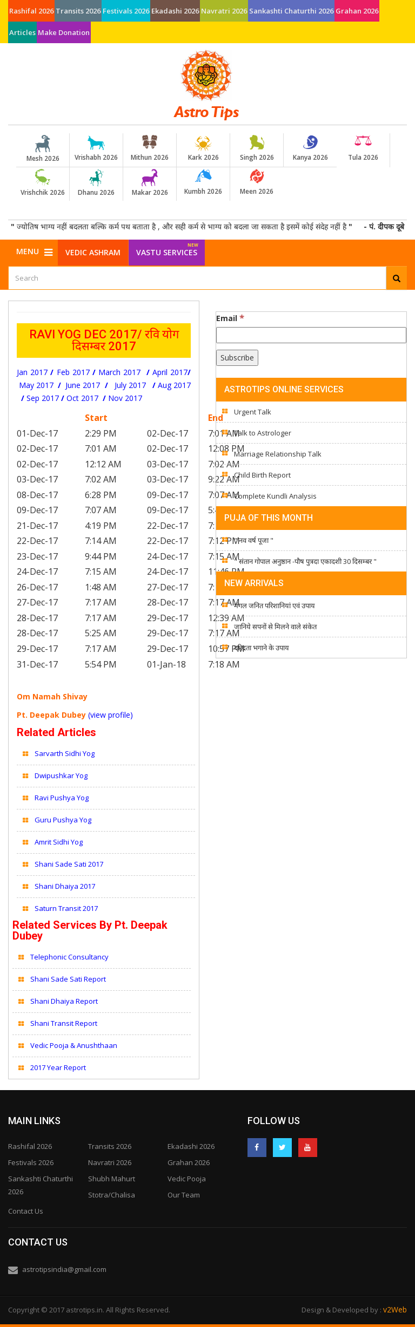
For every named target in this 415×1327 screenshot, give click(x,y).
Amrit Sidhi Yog (59, 842)
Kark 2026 (203, 148)
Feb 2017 (73, 372)
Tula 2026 (363, 148)
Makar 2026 (149, 183)
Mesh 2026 (42, 149)
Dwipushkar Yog (61, 775)
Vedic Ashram (93, 252)
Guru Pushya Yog (63, 820)
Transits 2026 (78, 11)
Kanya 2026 (310, 148)
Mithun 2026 (149, 148)
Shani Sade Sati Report (69, 979)
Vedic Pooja (187, 1178)
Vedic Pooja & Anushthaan (73, 1045)
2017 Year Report (58, 1067)
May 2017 (38, 385)
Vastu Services (167, 248)
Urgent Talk (252, 412)
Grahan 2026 (357, 11)
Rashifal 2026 (31, 11)
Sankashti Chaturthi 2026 (291, 11)
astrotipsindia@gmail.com (64, 1269)
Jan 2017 (32, 372)
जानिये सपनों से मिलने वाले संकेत (275, 626)
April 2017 (170, 372)
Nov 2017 (125, 398)
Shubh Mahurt (111, 1178)
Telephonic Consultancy (70, 957)
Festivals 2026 (126, 11)
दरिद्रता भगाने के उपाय (261, 647)
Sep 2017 (42, 398)
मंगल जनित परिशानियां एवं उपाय (274, 605)
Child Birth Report (262, 475)
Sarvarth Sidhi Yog (65, 753)
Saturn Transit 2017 (66, 908)
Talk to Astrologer (262, 433)
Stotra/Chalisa (111, 1195)
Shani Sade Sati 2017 (69, 864)
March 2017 (119, 372)
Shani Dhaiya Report (64, 1001)
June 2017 (83, 385)
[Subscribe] (237, 358)
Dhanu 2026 (96, 183)
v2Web (395, 1309)
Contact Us (25, 1211)
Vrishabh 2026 (96, 148)
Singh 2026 (256, 148)
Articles (22, 32)
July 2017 (130, 385)
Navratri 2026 (224, 11)
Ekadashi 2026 (175, 11)
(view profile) (110, 715)
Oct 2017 (82, 398)
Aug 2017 (174, 385)
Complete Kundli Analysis (275, 496)
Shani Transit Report (63, 1023)
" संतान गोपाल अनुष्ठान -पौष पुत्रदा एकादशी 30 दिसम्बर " (305, 561)
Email (230, 318)
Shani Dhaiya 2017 (65, 886)
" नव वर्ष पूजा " (253, 540)
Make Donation (64, 32)
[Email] (311, 335)
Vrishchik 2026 (42, 183)
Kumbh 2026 (203, 182)
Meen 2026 (256, 182)
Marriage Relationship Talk (278, 454)
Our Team (184, 1195)
